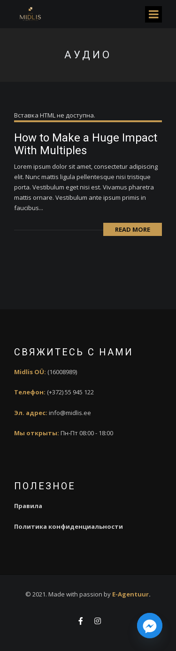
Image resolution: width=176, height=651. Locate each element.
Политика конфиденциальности (68, 526)
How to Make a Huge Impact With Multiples (85, 144)
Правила (28, 506)
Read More (132, 229)
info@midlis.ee (70, 412)
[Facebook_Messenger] (149, 626)
